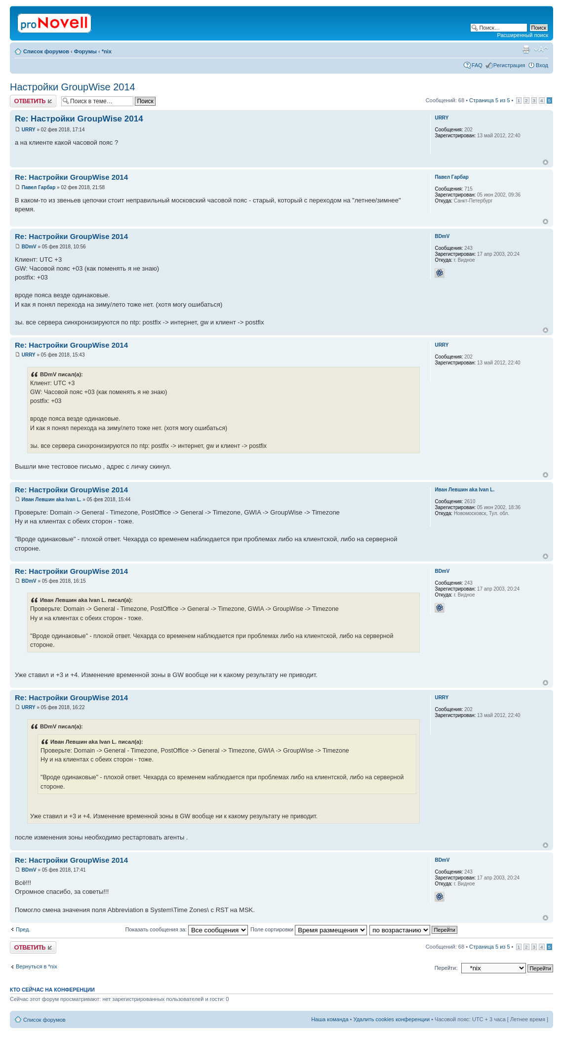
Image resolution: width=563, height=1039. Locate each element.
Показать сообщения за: (186, 929)
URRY (29, 129)
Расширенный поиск (522, 35)
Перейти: (446, 968)
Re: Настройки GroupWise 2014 (79, 118)
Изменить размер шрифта (541, 49)
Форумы (85, 51)
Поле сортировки (308, 929)
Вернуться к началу (545, 162)
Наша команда (329, 1019)
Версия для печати (526, 49)
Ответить (33, 101)
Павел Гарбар (39, 187)
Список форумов (46, 51)
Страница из (489, 100)
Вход (542, 65)
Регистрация (509, 65)
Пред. (23, 929)
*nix (107, 51)
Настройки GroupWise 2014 (72, 86)
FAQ (477, 65)
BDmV (29, 246)
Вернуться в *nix (36, 966)
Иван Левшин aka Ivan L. (51, 499)
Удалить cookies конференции (392, 1019)
